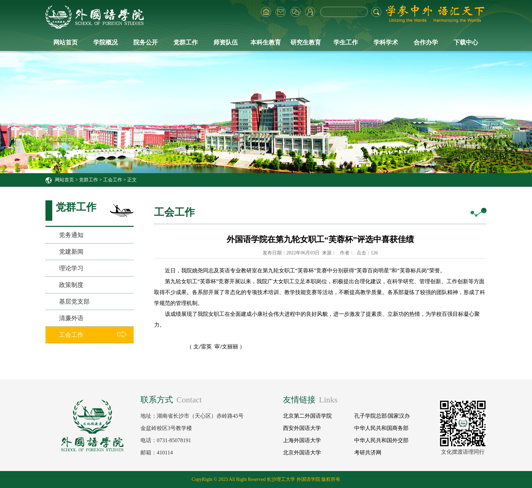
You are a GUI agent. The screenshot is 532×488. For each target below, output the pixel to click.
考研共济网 (367, 452)
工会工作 (112, 179)
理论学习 (71, 268)
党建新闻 (71, 251)
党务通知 (71, 235)
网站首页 (65, 42)
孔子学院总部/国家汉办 (382, 416)
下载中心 (466, 42)
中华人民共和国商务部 (381, 428)
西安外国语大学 (302, 428)
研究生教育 (305, 42)
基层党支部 (74, 301)
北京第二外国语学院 (307, 416)
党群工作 (185, 42)
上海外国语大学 (302, 440)
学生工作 (346, 42)
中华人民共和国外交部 (381, 440)
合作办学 (426, 42)
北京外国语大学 (302, 452)
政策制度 (71, 285)
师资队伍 (225, 42)
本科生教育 (265, 42)
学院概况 (105, 42)
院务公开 (145, 42)
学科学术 (386, 42)
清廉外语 (71, 318)
